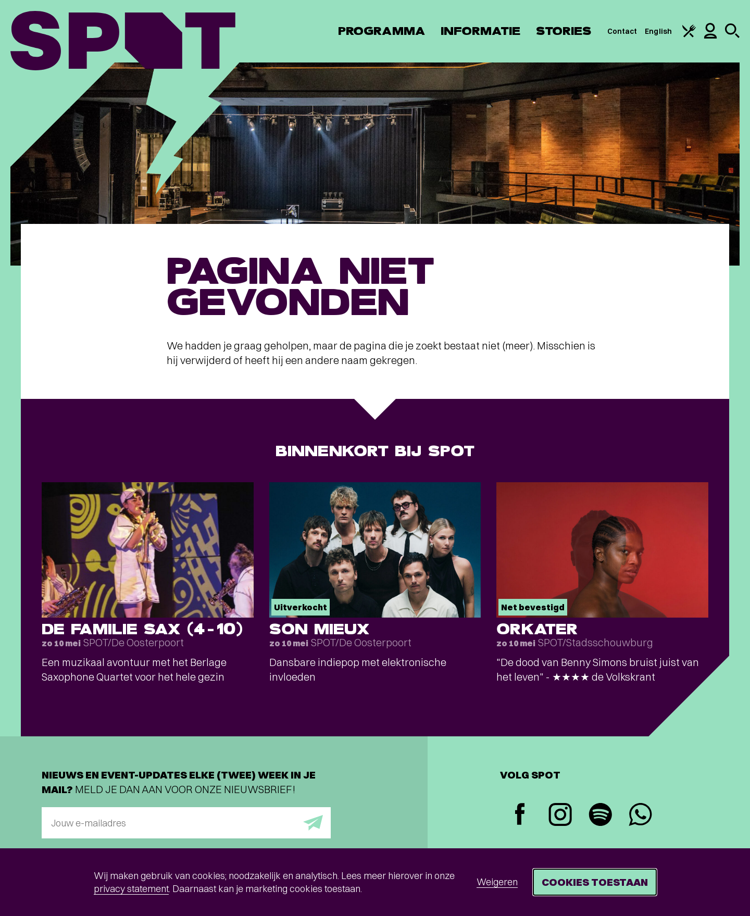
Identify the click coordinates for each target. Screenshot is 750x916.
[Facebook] (520, 815)
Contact (622, 31)
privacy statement (131, 889)
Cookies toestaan (595, 881)
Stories (564, 31)
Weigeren (497, 882)
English (658, 31)
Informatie (480, 31)
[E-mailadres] (186, 822)
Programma (381, 31)
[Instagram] (560, 816)
